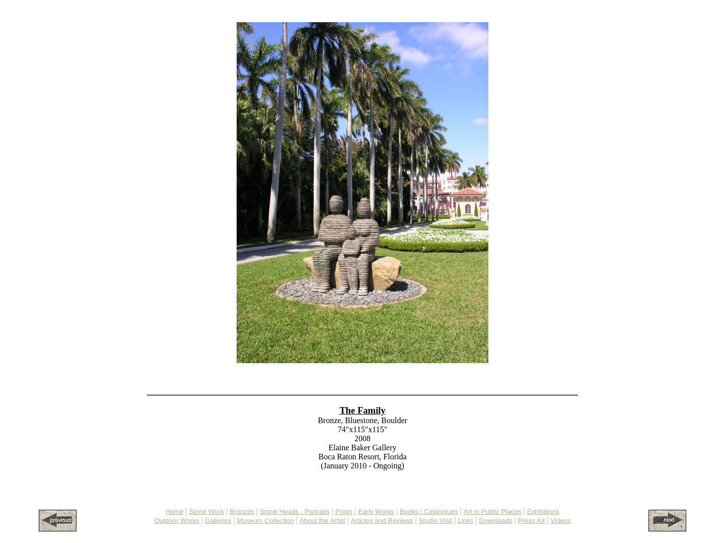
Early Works (376, 511)
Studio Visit (435, 520)
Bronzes (242, 511)
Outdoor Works (176, 520)
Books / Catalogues (429, 511)
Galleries (218, 520)
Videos (560, 520)
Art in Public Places (493, 511)
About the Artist (322, 520)
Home (175, 511)
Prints (343, 511)
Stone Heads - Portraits (295, 511)
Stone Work (206, 511)
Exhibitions (543, 511)
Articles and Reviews (382, 520)
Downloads (496, 520)
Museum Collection (265, 520)
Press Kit (531, 520)
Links (465, 520)
